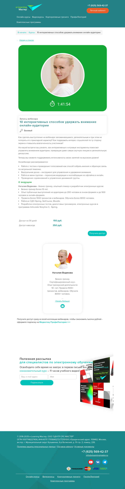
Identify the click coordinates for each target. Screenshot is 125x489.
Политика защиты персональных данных (36, 446)
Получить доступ (97, 233)
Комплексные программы (29, 22)
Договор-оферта (65, 446)
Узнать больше (62, 301)
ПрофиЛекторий (78, 17)
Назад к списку (27, 40)
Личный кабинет (97, 10)
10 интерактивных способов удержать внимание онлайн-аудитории (69, 32)
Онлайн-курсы (23, 17)
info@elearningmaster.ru (97, 455)
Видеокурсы (38, 17)
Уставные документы (84, 446)
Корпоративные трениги (57, 17)
